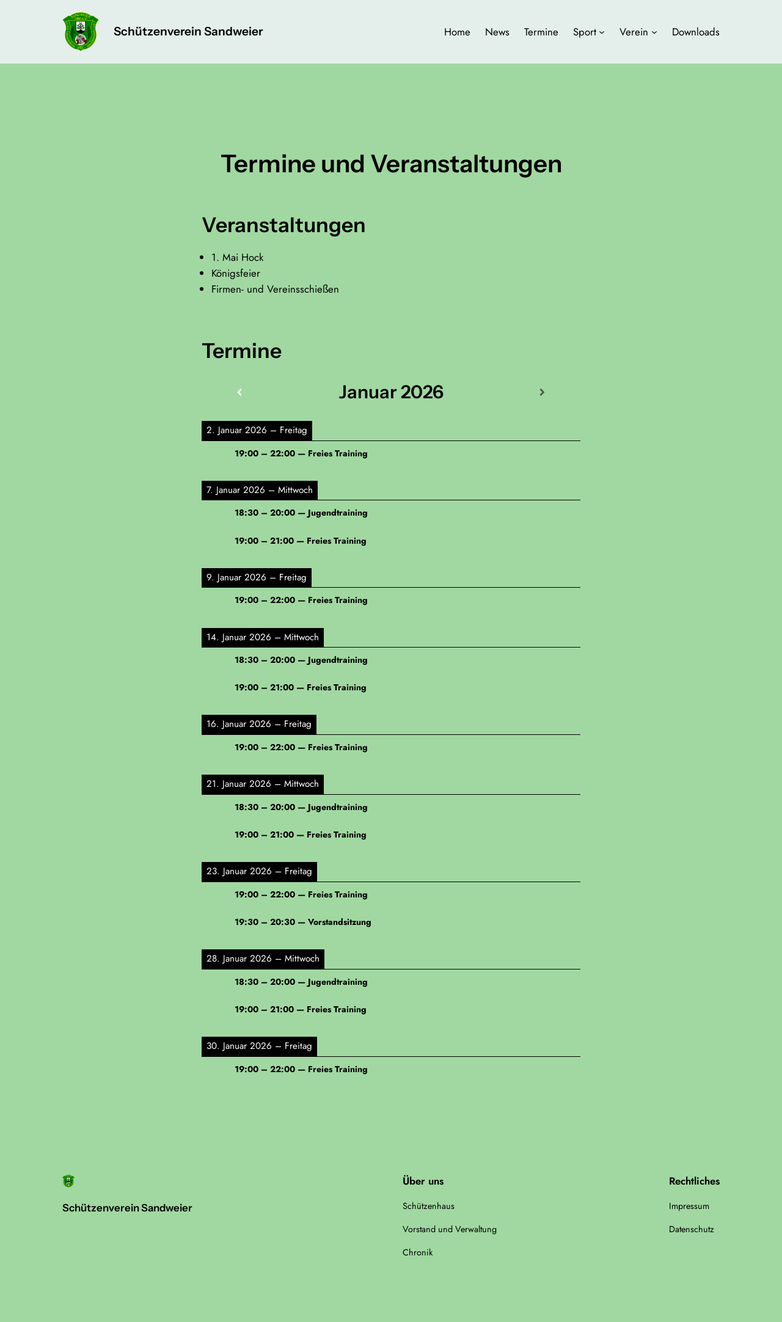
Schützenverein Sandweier (188, 31)
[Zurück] (239, 392)
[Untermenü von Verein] (654, 32)
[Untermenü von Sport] (602, 32)
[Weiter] (542, 392)
